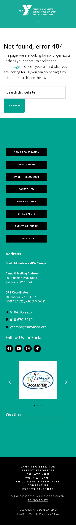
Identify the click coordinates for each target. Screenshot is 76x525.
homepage (12, 66)
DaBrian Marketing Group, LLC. (38, 514)
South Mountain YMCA (38, 10)
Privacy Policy (38, 500)
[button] (9, 382)
